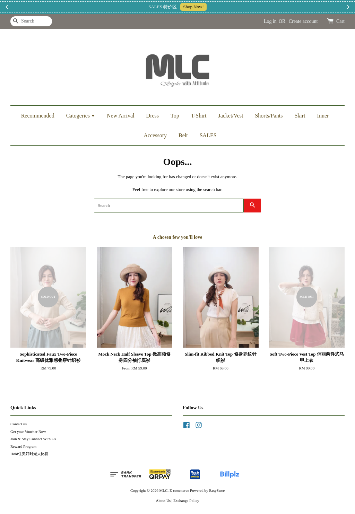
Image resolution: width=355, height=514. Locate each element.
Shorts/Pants (269, 116)
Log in (270, 21)
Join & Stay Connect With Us (33, 439)
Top (175, 116)
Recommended (37, 116)
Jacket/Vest (230, 116)
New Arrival (121, 116)
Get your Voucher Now (28, 431)
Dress (152, 116)
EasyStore (217, 490)
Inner (323, 116)
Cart (340, 21)
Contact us (18, 424)
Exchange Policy (186, 500)
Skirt (299, 116)
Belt (183, 135)
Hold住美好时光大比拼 (29, 454)
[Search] (31, 21)
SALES (208, 135)
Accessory (155, 135)
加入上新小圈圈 (219, 6)
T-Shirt (199, 116)
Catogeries (80, 116)
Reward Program (23, 446)
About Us (163, 500)
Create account (303, 21)
